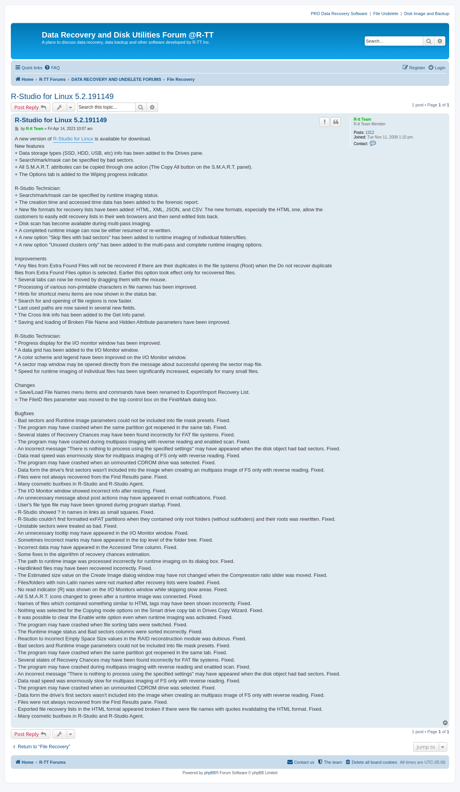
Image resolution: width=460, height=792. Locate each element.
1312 (370, 132)
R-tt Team (362, 119)
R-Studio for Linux (73, 139)
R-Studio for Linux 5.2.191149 (62, 96)
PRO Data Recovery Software (339, 13)
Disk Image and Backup (426, 13)
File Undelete (385, 13)
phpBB (210, 773)
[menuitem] (52, 67)
